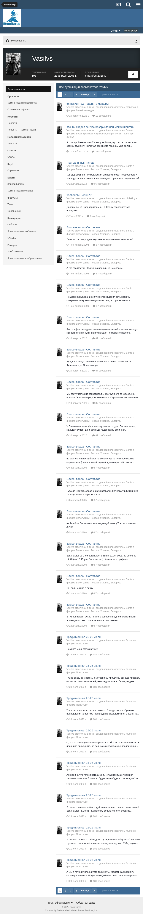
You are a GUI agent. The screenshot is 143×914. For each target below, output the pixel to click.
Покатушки (82, 642)
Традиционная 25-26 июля (83, 635)
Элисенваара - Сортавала (83, 225)
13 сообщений (102, 113)
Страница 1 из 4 (109, 92)
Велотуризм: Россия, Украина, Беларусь (98, 167)
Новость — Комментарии (21, 127)
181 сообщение (100, 652)
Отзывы (11, 236)
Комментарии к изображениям (24, 256)
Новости (12, 121)
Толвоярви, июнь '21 (79, 193)
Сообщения (14, 209)
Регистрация (131, 30)
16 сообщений (101, 149)
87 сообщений (102, 243)
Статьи (11, 155)
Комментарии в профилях (22, 100)
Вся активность (16, 87)
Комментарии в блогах (20, 188)
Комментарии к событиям (21, 229)
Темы (10, 202)
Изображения (15, 249)
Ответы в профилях (18, 107)
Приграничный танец (80, 160)
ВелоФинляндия (85, 108)
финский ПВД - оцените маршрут (87, 101)
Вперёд (85, 93)
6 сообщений (96, 214)
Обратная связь (85, 900)
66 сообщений (100, 182)
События (12, 222)
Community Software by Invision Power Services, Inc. (71, 908)
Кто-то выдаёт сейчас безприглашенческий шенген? (100, 125)
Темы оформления (60, 900)
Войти (115, 30)
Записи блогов (15, 182)
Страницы (13, 168)
